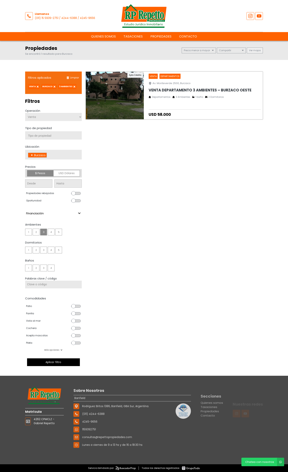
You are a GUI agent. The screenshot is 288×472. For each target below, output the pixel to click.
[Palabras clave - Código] (53, 284)
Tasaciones (133, 36)
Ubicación (32, 147)
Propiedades (160, 36)
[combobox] (53, 135)
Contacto (188, 36)
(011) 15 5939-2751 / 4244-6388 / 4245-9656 (65, 18)
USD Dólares (67, 173)
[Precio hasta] (68, 183)
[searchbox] (55, 135)
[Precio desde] (38, 183)
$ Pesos (40, 173)
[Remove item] (32, 155)
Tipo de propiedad (38, 128)
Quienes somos (103, 36)
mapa (255, 50)
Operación (32, 111)
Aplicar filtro (53, 362)
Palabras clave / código (41, 278)
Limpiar (72, 77)
